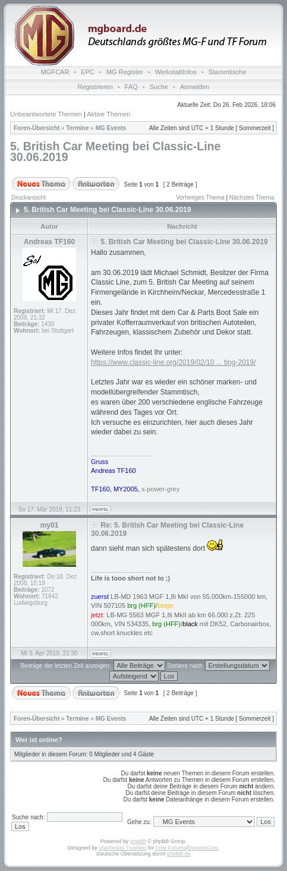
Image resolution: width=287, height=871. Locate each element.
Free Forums (171, 848)
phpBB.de (179, 854)
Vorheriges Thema (200, 197)
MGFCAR (55, 71)
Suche (159, 86)
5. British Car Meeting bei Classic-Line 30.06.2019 (115, 151)
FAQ (131, 86)
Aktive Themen (108, 114)
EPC (87, 71)
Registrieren (95, 86)
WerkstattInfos (176, 71)
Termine (77, 128)
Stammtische (228, 71)
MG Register (124, 71)
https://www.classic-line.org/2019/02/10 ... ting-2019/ (173, 362)
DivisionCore (203, 848)
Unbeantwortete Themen (46, 114)
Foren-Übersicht (36, 128)
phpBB (138, 841)
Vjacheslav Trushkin (122, 848)
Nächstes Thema (251, 197)
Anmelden (195, 86)
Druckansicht (28, 197)
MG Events (111, 128)
